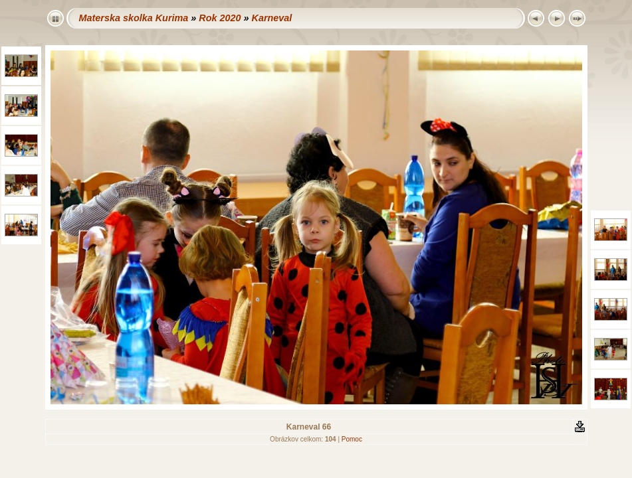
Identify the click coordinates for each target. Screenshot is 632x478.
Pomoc (352, 439)
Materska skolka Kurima (134, 18)
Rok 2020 (220, 18)
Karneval (271, 18)
